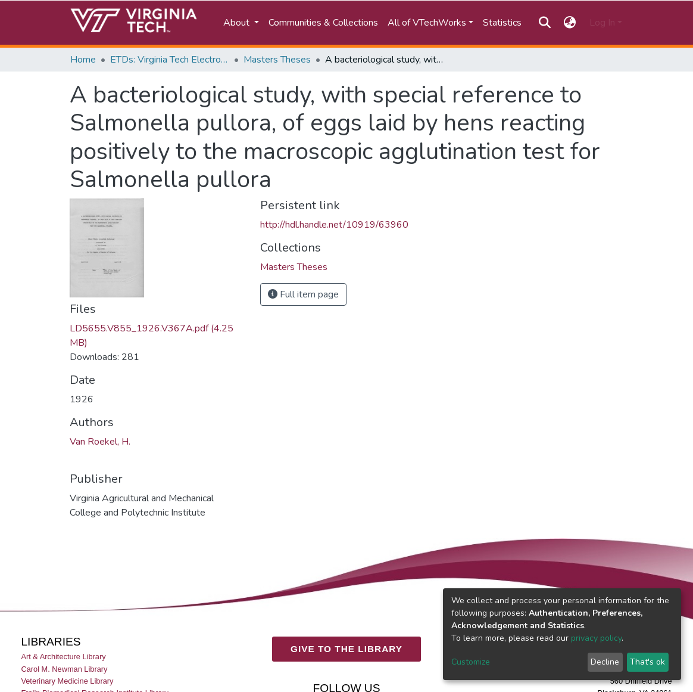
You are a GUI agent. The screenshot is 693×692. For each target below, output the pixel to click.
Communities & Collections (323, 22)
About (237, 22)
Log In (602, 22)
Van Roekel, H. (100, 441)
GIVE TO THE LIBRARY (346, 649)
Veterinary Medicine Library (67, 681)
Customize (470, 662)
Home (83, 59)
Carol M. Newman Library (64, 669)
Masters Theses (277, 59)
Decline (605, 662)
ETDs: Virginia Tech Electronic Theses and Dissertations (169, 59)
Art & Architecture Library (63, 657)
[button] (570, 22)
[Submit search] (544, 22)
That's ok (647, 662)
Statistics (502, 22)
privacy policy (596, 638)
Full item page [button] (303, 294)
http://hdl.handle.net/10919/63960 (334, 224)
